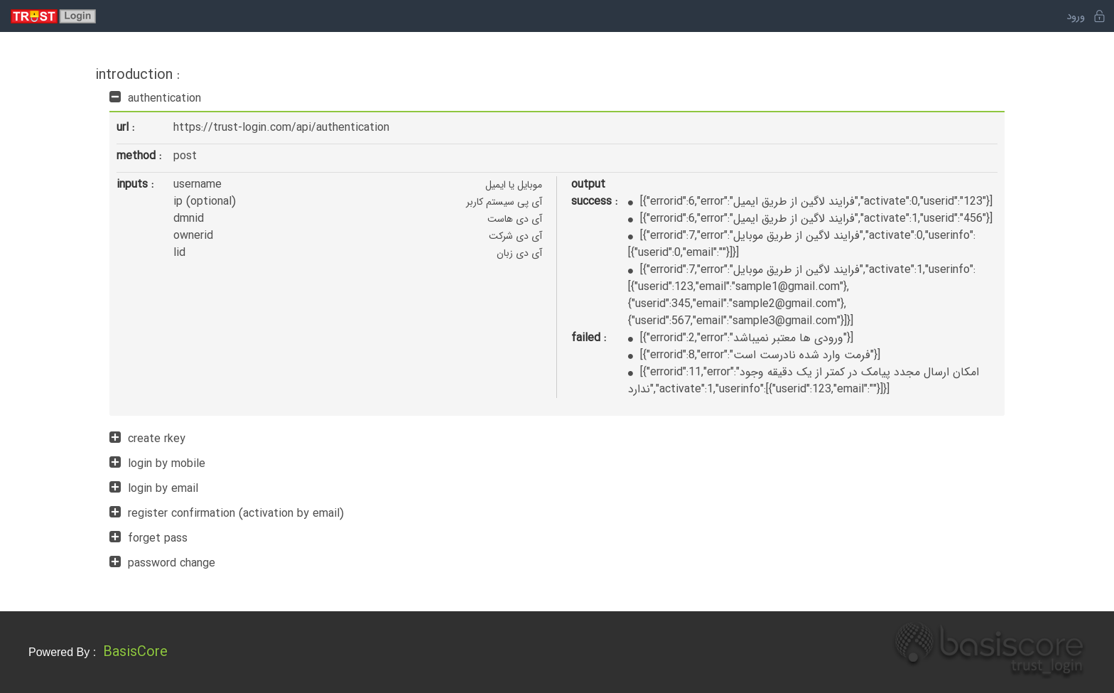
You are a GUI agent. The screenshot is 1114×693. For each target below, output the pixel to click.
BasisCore (135, 652)
